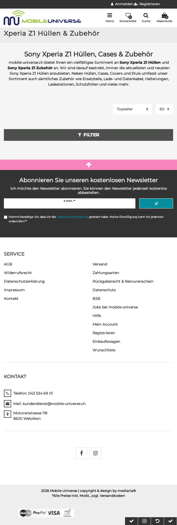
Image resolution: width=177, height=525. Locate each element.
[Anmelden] (122, 4)
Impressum (14, 290)
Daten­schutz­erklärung (24, 281)
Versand (100, 264)
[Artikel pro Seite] (164, 109)
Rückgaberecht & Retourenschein (123, 281)
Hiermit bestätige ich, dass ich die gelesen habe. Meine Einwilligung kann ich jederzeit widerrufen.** (86, 219)
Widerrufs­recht (18, 272)
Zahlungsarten (106, 272)
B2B (96, 298)
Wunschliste (104, 350)
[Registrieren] (147, 4)
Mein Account (105, 324)
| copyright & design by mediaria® (107, 491)
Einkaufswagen (106, 341)
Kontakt (11, 298)
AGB (8, 264)
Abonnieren (156, 203)
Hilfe (97, 315)
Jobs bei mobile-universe (115, 307)
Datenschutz (104, 290)
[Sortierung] (132, 109)
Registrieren (104, 333)
